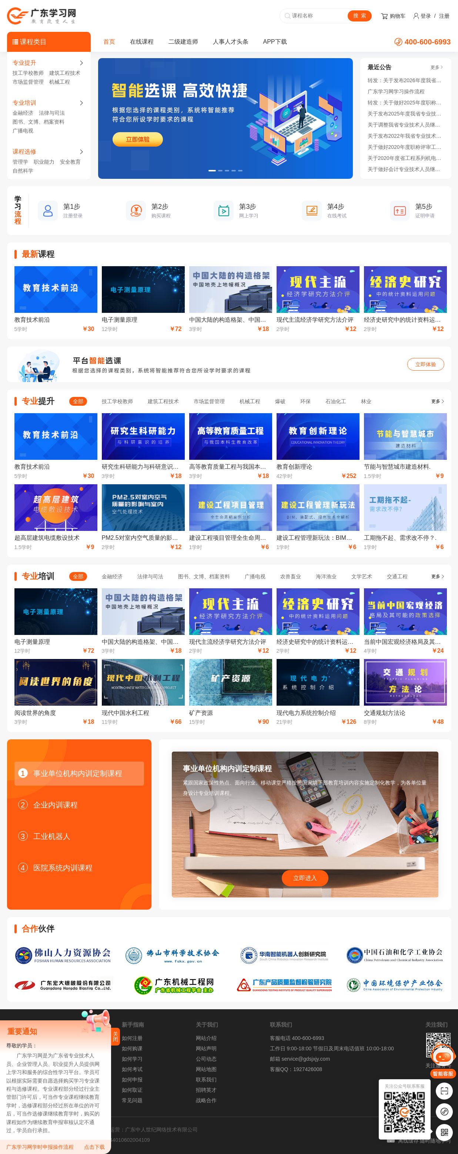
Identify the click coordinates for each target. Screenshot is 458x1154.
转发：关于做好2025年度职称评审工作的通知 (406, 103)
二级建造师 (183, 42)
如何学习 (132, 1059)
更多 (435, 401)
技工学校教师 (28, 73)
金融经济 (23, 113)
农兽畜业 (290, 576)
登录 (426, 16)
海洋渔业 (326, 576)
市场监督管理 (28, 82)
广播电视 (23, 131)
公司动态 (206, 1059)
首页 (109, 42)
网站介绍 (206, 1038)
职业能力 (44, 162)
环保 (305, 401)
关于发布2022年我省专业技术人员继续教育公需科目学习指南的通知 (406, 136)
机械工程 (59, 82)
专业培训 (24, 103)
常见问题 (132, 1100)
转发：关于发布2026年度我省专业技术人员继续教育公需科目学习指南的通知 (406, 80)
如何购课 (132, 1048)
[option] (225, 118)
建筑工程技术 (64, 73)
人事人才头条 (230, 42)
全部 (78, 401)
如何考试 (132, 1069)
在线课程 (142, 42)
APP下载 (275, 42)
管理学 (20, 162)
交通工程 (397, 576)
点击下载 (94, 1147)
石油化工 (335, 401)
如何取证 (132, 1090)
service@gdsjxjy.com (305, 1059)
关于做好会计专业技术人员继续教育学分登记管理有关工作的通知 (406, 169)
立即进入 (305, 878)
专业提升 (24, 63)
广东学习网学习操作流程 (396, 91)
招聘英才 (206, 1090)
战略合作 (206, 1100)
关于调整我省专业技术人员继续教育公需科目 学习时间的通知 (406, 125)
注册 (444, 16)
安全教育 (70, 162)
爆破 (280, 401)
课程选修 (24, 151)
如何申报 (132, 1080)
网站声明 (206, 1048)
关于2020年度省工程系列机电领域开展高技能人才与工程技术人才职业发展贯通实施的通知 (406, 158)
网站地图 (206, 1069)
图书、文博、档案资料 (38, 122)
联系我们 (206, 1080)
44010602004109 (130, 1140)
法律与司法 (52, 113)
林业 (366, 401)
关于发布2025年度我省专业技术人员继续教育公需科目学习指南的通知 (406, 114)
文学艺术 (361, 576)
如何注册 (132, 1038)
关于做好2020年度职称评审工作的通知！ (406, 147)
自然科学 (23, 171)
